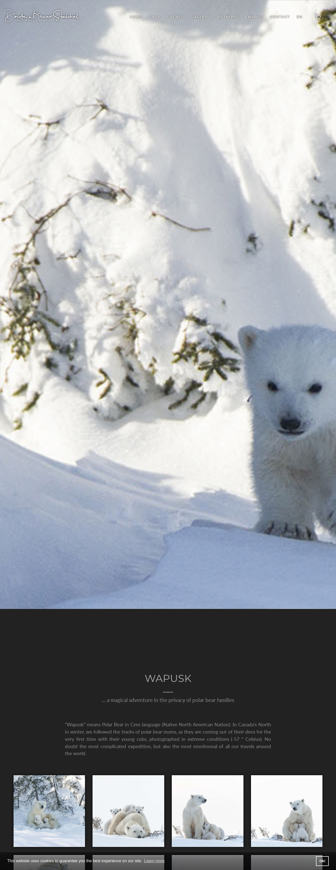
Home (136, 17)
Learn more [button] (154, 861)
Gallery (201, 17)
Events (175, 17)
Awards (254, 17)
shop (155, 17)
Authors (227, 17)
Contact (280, 17)
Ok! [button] (322, 861)
